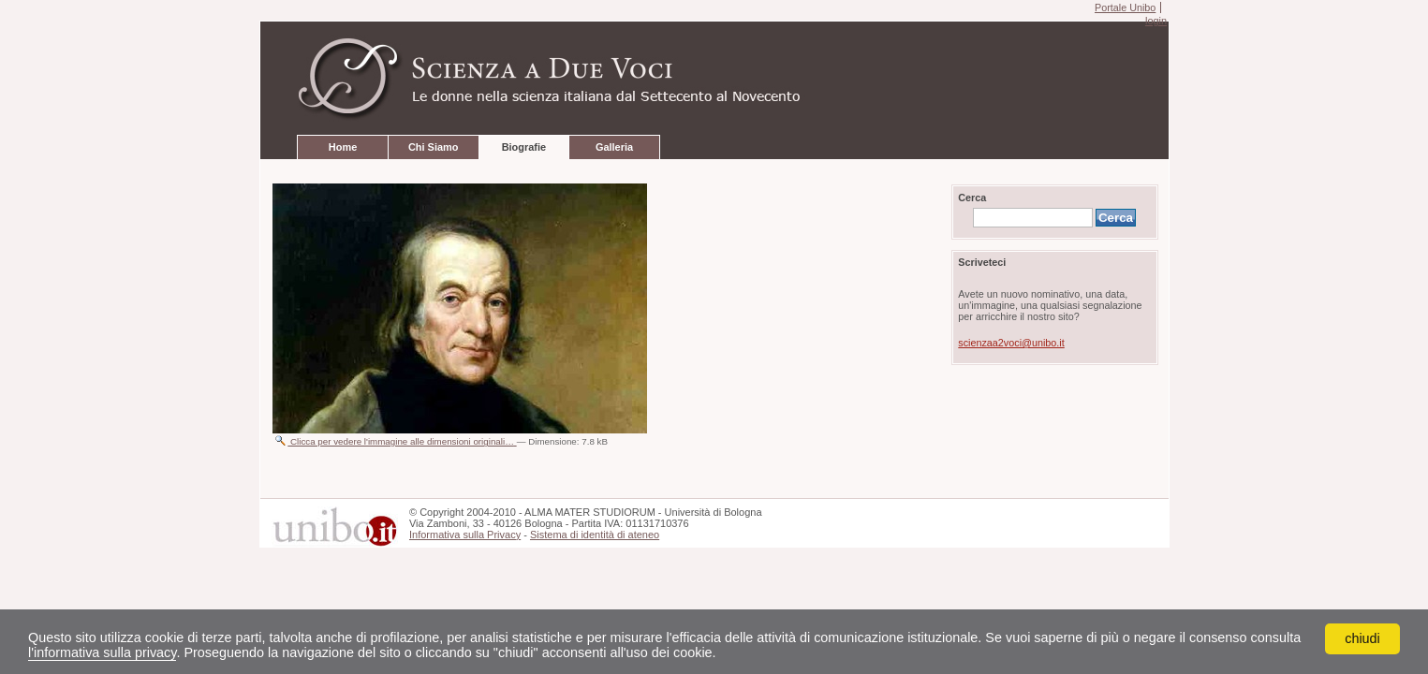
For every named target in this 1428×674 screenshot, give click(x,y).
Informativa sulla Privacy (465, 534)
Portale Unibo (1125, 7)
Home (343, 147)
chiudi (1362, 638)
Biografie (524, 147)
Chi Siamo (433, 147)
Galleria (614, 147)
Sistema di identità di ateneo (594, 534)
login (1156, 20)
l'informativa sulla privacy (102, 652)
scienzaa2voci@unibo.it (1011, 342)
